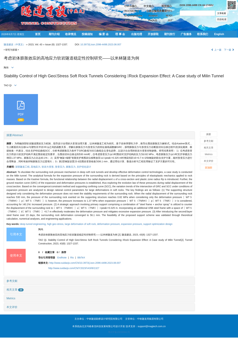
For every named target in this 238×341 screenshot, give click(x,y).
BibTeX (81, 257)
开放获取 (153, 34)
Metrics (10, 298)
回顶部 (208, 167)
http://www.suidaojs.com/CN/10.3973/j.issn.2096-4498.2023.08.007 (85, 262)
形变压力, (60, 166)
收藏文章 (50, 252)
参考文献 (11, 280)
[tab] (99, 135)
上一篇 (216, 49)
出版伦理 (136, 34)
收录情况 (70, 34)
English (219, 34)
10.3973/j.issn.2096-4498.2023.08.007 (100, 44)
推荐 (63, 252)
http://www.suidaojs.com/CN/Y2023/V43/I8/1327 (73, 268)
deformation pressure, (109, 224)
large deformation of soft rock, (81, 224)
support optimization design (157, 224)
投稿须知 (87, 34)
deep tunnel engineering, (33, 224)
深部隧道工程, (23, 166)
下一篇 (229, 49)
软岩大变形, (48, 166)
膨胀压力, (71, 166)
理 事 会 (120, 34)
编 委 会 (104, 34)
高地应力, (36, 166)
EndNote (62, 257)
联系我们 (202, 34)
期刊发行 (169, 34)
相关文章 (15, 289)
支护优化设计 (84, 166)
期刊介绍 (54, 34)
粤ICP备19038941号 (119, 332)
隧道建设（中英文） (14, 44)
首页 (38, 34)
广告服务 (186, 34)
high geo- (56, 224)
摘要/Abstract (14, 135)
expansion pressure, (132, 224)
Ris (72, 257)
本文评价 (11, 307)
